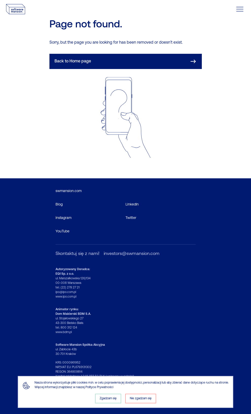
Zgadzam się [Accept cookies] (108, 398)
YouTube (62, 231)
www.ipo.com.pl (66, 296)
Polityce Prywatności (99, 387)
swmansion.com (69, 191)
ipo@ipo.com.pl (66, 292)
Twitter (131, 218)
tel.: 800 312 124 (66, 327)
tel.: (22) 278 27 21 (68, 287)
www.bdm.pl (64, 332)
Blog (59, 204)
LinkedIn (132, 204)
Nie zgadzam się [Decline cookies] (141, 398)
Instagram (63, 218)
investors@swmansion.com (131, 253)
